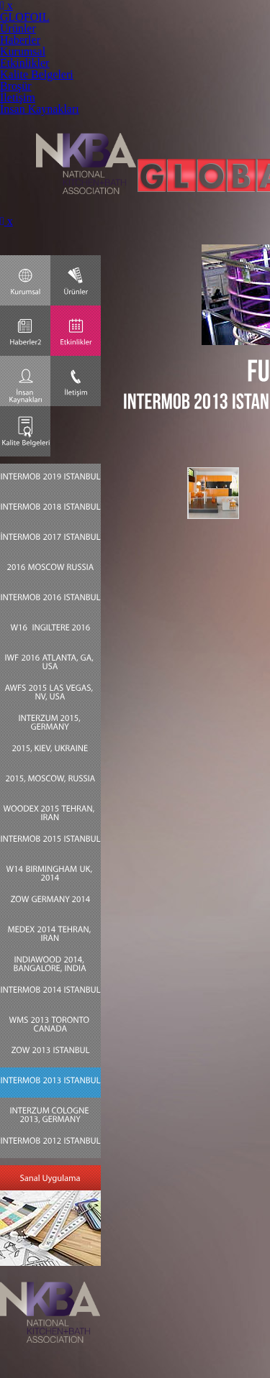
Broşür (16, 86)
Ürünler (18, 28)
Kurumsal (22, 51)
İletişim (17, 97)
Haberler (20, 40)
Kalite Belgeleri (36, 74)
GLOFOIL (24, 17)
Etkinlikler (24, 63)
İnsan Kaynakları (39, 109)
